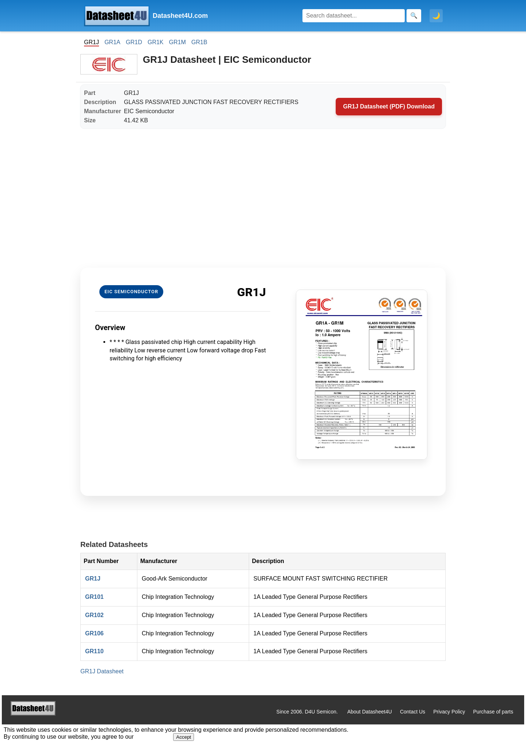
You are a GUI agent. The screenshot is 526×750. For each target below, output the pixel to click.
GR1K (156, 42)
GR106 (94, 633)
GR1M (177, 42)
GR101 (94, 597)
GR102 (94, 615)
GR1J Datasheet (101, 671)
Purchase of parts (493, 712)
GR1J (92, 578)
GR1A (112, 42)
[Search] (353, 15)
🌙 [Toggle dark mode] (436, 15)
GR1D (134, 42)
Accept (183, 737)
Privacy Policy (449, 712)
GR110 (94, 651)
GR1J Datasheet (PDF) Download (389, 106)
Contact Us (412, 712)
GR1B (199, 42)
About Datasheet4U (369, 712)
